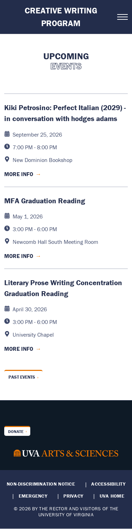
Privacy (73, 496)
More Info (22, 174)
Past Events (21, 377)
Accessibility (108, 484)
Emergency (33, 496)
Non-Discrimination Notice (41, 484)
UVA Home (112, 496)
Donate (16, 431)
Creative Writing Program (61, 16)
